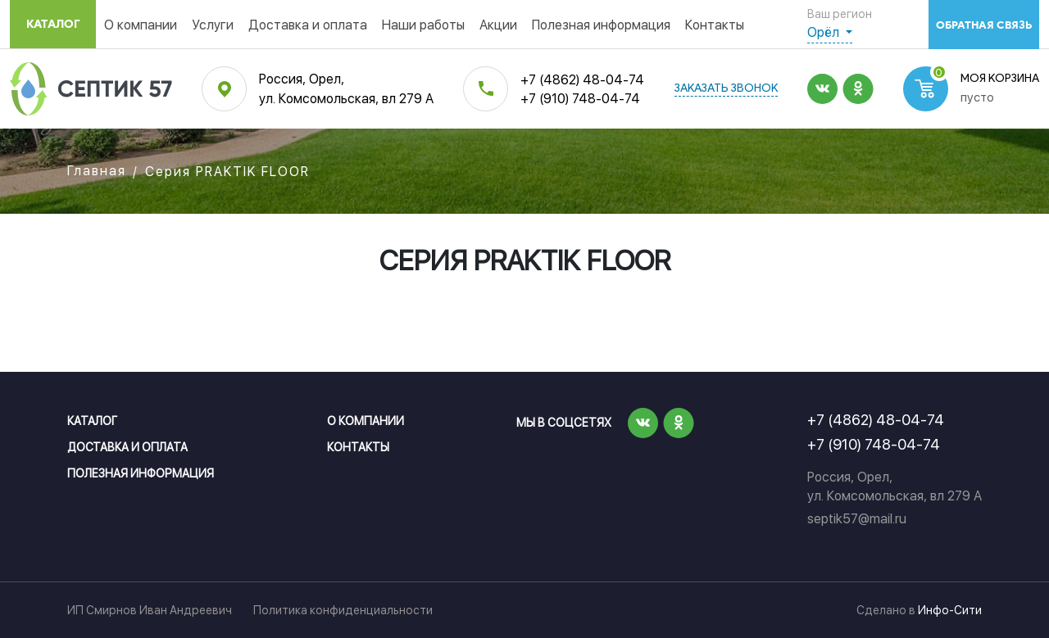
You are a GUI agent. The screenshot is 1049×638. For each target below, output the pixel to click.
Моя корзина (999, 79)
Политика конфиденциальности (343, 610)
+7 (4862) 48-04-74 (582, 80)
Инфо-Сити (950, 610)
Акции (498, 25)
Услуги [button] (213, 25)
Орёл (824, 32)
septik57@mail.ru (856, 519)
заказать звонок (726, 89)
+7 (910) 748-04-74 (580, 98)
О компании (140, 25)
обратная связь (984, 25)
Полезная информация (601, 25)
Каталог (53, 24)
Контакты (714, 25)
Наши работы (423, 25)
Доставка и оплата (307, 25)
